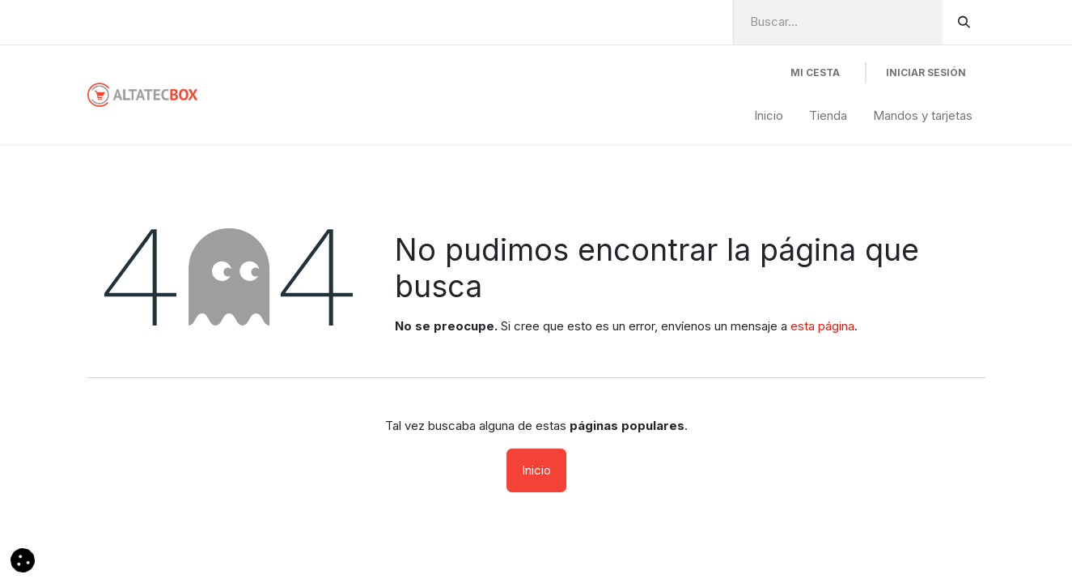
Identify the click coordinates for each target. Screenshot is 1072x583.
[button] (23, 559)
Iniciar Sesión (926, 72)
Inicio (536, 470)
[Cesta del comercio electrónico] (815, 73)
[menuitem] (768, 116)
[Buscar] (964, 22)
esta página (822, 326)
